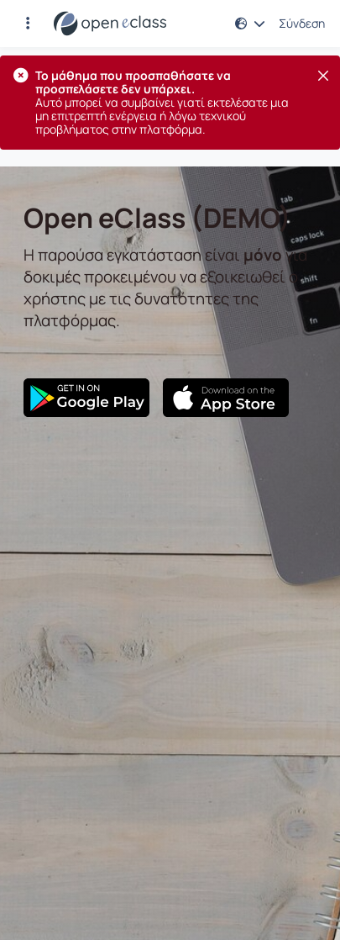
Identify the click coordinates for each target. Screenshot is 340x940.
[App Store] (226, 397)
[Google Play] (86, 397)
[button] (27, 23)
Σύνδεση (302, 23)
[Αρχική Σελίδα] (110, 23)
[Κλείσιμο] (323, 75)
